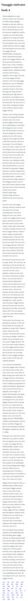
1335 (4, 592)
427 (3, 597)
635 (13, 597)
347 (3, 588)
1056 (13, 595)
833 (3, 595)
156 (21, 586)
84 (16, 588)
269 (18, 595)
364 (8, 588)
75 (8, 592)
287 (13, 599)
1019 (17, 582)
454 (8, 584)
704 (17, 586)
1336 (21, 584)
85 (13, 586)
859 (13, 582)
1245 (8, 597)
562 (12, 592)
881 (8, 582)
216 (16, 590)
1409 (8, 590)
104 (21, 590)
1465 (17, 592)
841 (20, 588)
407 (3, 584)
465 (12, 588)
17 (24, 590)
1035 (4, 586)
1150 (4, 599)
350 (12, 584)
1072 (22, 582)
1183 (4, 590)
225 (22, 595)
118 (21, 592)
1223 (4, 582)
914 (21, 597)
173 (17, 597)
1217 (8, 595)
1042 (17, 584)
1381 (8, 599)
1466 (8, 586)
